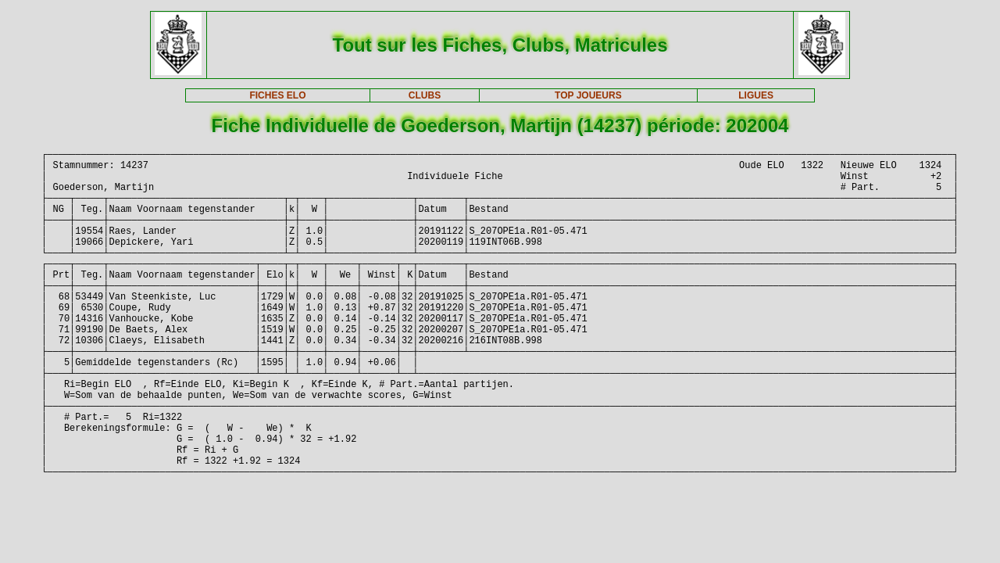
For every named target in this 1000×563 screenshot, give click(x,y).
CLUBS (425, 95)
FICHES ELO (277, 95)
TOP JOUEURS (588, 95)
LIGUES (755, 95)
